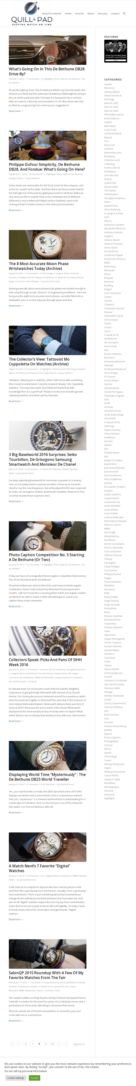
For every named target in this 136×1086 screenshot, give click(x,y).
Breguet (108, 277)
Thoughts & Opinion (76, 669)
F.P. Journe (109, 376)
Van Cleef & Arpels (17, 681)
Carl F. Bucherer (112, 293)
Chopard (109, 304)
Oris (106, 141)
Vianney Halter (112, 688)
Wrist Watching (112, 209)
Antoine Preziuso (113, 243)
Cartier (108, 296)
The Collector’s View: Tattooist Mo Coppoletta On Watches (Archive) (39, 361)
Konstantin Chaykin (114, 486)
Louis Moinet (111, 509)
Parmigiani (110, 562)
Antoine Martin (112, 240)
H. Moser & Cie (62, 277)
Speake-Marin (112, 650)
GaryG (34, 681)
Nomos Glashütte (113, 547)
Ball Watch (109, 126)
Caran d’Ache (111, 775)
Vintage (108, 692)
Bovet (107, 274)
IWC (70, 673)
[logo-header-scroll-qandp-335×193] (32, 13)
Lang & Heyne (111, 498)
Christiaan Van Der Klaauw (30, 277)
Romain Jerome (35, 373)
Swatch (108, 122)
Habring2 (109, 426)
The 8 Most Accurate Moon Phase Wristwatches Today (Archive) (39, 266)
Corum (107, 327)
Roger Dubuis (111, 600)
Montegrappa (111, 786)
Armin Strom (110, 247)
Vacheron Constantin (72, 677)
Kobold (108, 483)
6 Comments (32, 784)
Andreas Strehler (113, 232)
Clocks (107, 323)
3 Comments (31, 273)
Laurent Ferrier (61, 986)
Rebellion (109, 585)
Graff (107, 403)
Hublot (107, 445)
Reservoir (109, 145)
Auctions (109, 148)
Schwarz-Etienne (113, 627)
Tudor (107, 661)
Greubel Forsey (46, 673)
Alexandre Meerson (115, 228)
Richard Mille (47, 677)
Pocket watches (112, 581)
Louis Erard (110, 129)
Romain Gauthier (70, 469)
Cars (106, 718)
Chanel (45, 469)
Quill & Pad (110, 182)
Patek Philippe (32, 281)
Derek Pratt (110, 346)
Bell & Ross (110, 266)
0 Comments (31, 369)
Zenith (107, 699)
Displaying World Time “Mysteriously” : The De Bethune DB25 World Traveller (47, 777)
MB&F (37, 677)
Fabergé (108, 365)
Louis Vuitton (111, 513)
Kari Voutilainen (26, 677)
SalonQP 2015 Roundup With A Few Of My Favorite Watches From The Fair (46, 975)
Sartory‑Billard (112, 91)
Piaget (107, 578)
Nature (108, 733)
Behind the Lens (113, 152)
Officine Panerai (113, 555)
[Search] (124, 13)
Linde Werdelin (112, 505)
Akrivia (108, 220)
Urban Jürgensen (113, 673)
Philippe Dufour (16, 178)
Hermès (108, 441)
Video (107, 201)
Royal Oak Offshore (115, 258)
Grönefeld (109, 418)
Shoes (107, 748)
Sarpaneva (30, 990)
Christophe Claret (113, 315)
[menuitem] (51, 13)
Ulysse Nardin (50, 373)
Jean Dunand (111, 471)
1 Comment (31, 669)
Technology (47, 273)
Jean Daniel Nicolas (114, 467)
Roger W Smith (112, 604)
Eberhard (109, 357)
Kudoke (108, 490)
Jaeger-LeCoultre (17, 281)
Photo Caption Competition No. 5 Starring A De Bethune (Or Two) (46, 557)
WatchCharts (111, 205)
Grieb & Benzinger (114, 414)
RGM (106, 593)
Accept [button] (34, 1077)
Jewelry (108, 729)
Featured (109, 794)
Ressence (109, 589)
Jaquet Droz (110, 463)
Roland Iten (110, 608)
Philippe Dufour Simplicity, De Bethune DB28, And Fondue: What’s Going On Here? (47, 167)
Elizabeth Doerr (26, 473)
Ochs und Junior (112, 551)
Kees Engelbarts (113, 479)
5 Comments (32, 876)
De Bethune (74, 79)
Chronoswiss (111, 319)
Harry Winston (112, 433)
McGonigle (110, 532)
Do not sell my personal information (25, 1071)
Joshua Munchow (52, 281)
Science (108, 745)
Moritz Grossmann (114, 543)
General (108, 790)
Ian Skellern (14, 83)
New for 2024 (111, 106)
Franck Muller (111, 380)
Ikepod (48, 982)
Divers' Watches (113, 353)
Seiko (11, 473)
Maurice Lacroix (112, 524)
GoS (106, 399)
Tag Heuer (109, 657)
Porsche (108, 722)
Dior (106, 350)
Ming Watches (111, 536)
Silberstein (110, 634)
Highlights (48, 79)
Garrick (108, 384)
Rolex (107, 612)
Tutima (108, 665)
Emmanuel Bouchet (114, 361)
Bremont (109, 281)
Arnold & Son (111, 251)
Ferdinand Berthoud (115, 369)
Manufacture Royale (115, 521)
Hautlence (109, 437)
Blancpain (109, 270)
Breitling (108, 285)
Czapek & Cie (111, 334)
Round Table (111, 186)
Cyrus (107, 331)
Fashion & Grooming (115, 726)
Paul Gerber (110, 570)
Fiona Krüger (111, 372)
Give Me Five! (111, 175)
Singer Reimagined (114, 638)
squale (108, 84)
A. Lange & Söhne (61, 273)
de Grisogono (111, 342)
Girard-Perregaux (113, 391)
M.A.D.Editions (111, 118)
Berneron (109, 87)
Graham (34, 986)
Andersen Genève (114, 224)
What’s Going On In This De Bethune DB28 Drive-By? (46, 71)
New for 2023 (111, 110)
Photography (111, 741)
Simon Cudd (54, 990)
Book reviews (111, 714)
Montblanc (110, 539)
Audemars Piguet (113, 255)
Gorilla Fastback (112, 133)
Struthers (109, 653)
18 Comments (35, 174)
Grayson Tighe (112, 779)
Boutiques (109, 156)
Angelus (108, 236)
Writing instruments (114, 771)
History (108, 179)
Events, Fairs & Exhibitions (54, 669)
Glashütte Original (114, 395)
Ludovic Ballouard (113, 517)
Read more (16, 111)
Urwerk (58, 677)
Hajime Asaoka (112, 429)
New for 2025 (111, 103)
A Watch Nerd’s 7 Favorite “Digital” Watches (39, 868)
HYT (106, 448)
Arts (106, 710)
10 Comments (32, 564)
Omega (108, 558)
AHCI (106, 217)
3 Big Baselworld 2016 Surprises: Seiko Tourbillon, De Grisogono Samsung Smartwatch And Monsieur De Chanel (43, 459)
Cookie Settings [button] (15, 1077)
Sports (107, 752)
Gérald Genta (111, 388)
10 (53, 1043)
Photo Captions (61, 79)
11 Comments (32, 79)
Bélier (107, 262)
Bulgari (108, 289)
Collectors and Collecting (63, 369)
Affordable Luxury (114, 114)
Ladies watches (112, 494)
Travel (107, 760)
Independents (76, 277)
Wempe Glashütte (114, 695)
